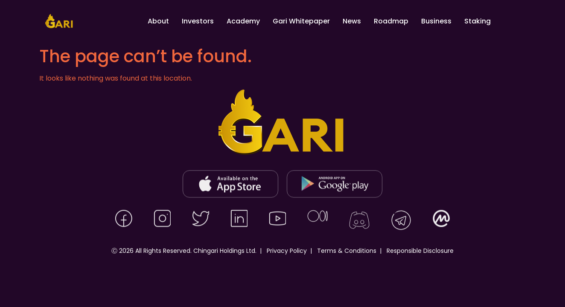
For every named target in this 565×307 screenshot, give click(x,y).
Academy (243, 21)
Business (436, 21)
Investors (198, 21)
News (352, 21)
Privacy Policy (287, 250)
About (158, 21)
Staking (477, 21)
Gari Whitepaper (301, 21)
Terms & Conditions (346, 250)
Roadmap (391, 21)
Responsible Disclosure (420, 250)
